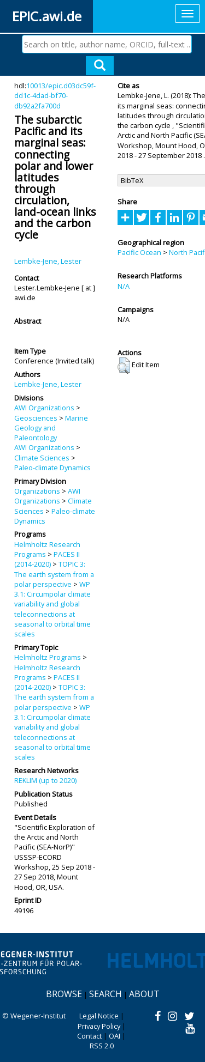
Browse (64, 994)
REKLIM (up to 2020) (45, 780)
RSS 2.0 (102, 1046)
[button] (124, 365)
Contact (89, 1036)
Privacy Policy (99, 1026)
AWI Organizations (44, 407)
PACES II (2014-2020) (47, 559)
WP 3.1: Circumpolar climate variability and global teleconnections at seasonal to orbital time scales (52, 609)
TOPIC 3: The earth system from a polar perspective (54, 574)
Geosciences (35, 418)
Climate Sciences (41, 458)
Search (105, 994)
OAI (114, 1036)
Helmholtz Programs (47, 657)
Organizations (37, 491)
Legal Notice (99, 1016)
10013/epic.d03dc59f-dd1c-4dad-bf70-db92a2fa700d (55, 96)
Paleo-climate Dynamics (52, 467)
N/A (124, 286)
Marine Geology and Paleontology (51, 428)
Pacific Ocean (139, 252)
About (144, 994)
